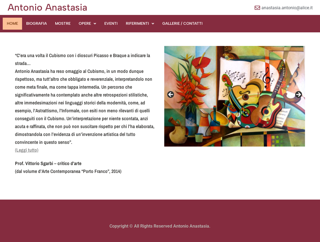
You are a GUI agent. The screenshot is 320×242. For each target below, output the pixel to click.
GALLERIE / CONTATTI (182, 23)
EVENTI (111, 23)
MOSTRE (63, 23)
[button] (87, 24)
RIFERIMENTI (140, 23)
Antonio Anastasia (47, 7)
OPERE (87, 23)
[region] (234, 96)
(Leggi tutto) (26, 150)
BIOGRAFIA (36, 23)
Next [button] (298, 95)
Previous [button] (171, 95)
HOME (12, 23)
